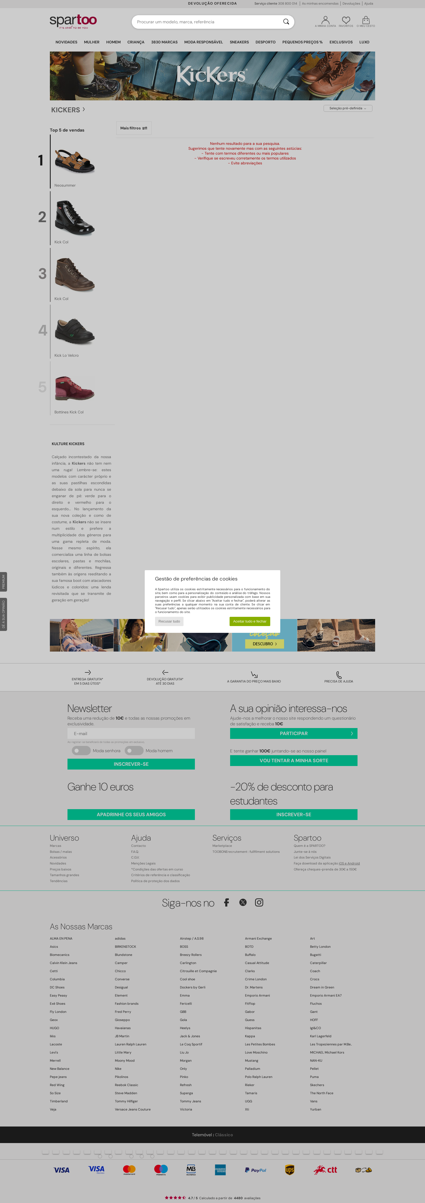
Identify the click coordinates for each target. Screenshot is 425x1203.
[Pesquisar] (286, 22)
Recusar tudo (169, 621)
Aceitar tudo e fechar (249, 621)
